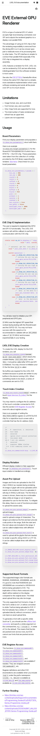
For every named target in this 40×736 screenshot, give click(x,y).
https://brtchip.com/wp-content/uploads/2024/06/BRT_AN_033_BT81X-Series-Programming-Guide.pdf (21, 708)
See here (13, 162)
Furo (23, 731)
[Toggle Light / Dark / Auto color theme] (34, 3)
